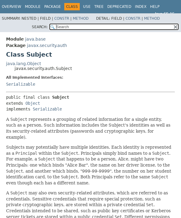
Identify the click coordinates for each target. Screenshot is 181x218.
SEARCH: (40, 27)
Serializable (20, 84)
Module (33, 7)
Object (32, 103)
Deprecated (119, 7)
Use (87, 7)
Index (140, 7)
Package (52, 7)
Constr (61, 18)
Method (81, 18)
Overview (11, 7)
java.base (35, 39)
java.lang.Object (23, 63)
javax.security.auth (47, 45)
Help (154, 7)
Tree (99, 7)
